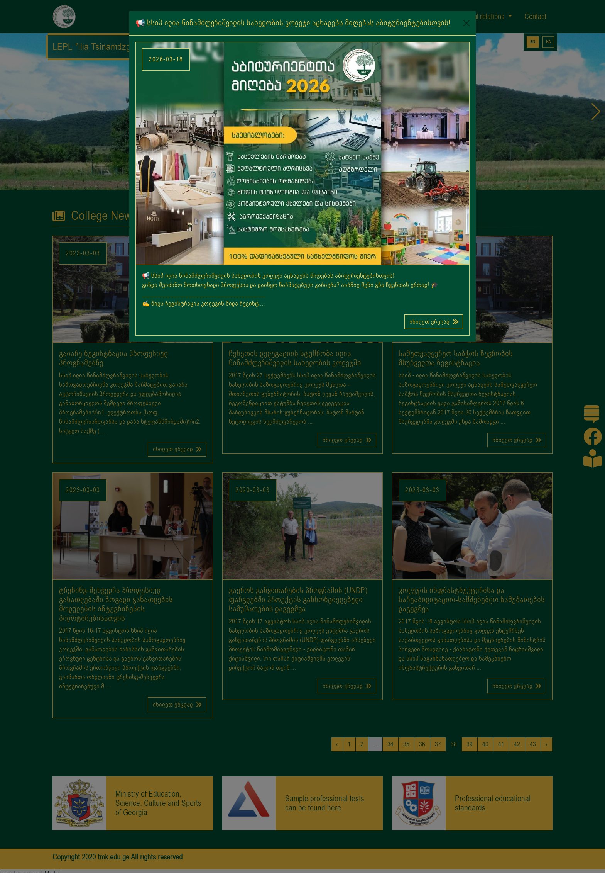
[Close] (466, 23)
